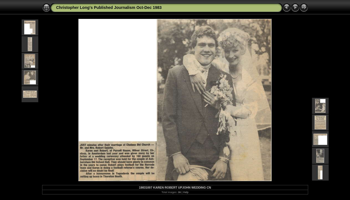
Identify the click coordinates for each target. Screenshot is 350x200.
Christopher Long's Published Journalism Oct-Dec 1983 (109, 7)
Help (185, 192)
